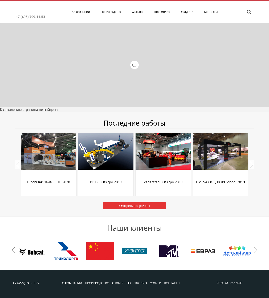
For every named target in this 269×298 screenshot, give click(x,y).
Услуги (187, 12)
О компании (81, 12)
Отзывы (137, 12)
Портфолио (162, 12)
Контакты (211, 12)
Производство (111, 12)
